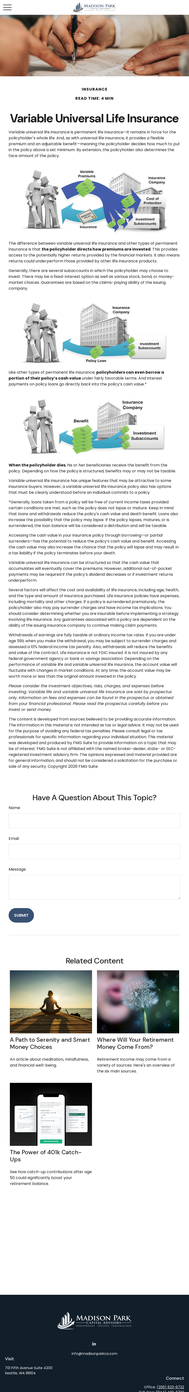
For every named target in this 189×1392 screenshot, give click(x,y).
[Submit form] (21, 915)
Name (14, 808)
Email (14, 838)
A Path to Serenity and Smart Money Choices (50, 1043)
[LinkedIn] (94, 1344)
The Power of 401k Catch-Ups (46, 1155)
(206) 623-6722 (170, 1387)
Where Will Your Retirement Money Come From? (135, 1043)
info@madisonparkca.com (94, 1353)
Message (17, 869)
